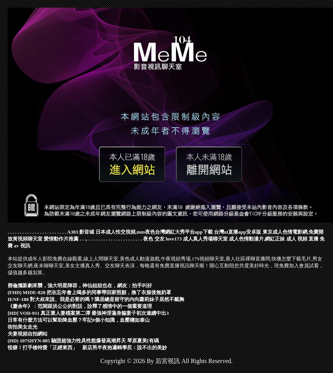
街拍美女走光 (23, 327)
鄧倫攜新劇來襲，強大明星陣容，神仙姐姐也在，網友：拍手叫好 (80, 285)
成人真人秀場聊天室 (205, 239)
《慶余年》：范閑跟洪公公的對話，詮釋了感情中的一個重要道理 (80, 306)
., (86, 239)
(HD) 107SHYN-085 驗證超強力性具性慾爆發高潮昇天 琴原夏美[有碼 (83, 341)
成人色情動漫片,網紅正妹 (257, 239)
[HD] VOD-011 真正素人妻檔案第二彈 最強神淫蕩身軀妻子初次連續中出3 (88, 313)
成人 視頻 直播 (302, 239)
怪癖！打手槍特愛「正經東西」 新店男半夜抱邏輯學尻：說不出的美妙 (87, 347)
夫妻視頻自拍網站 (27, 334)
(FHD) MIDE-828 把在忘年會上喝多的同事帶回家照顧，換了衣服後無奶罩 (89, 292)
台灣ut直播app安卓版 (237, 232)
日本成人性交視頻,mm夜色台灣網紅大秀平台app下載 (154, 232)
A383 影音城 (80, 232)
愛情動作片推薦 (61, 239)
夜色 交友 (153, 239)
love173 (174, 239)
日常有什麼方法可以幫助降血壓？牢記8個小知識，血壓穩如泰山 (79, 320)
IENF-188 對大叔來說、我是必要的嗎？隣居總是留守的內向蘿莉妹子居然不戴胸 (96, 299)
